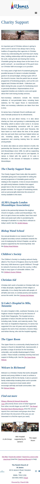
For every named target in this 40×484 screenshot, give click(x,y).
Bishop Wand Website (11, 246)
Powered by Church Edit (20, 482)
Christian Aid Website (27, 295)
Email (26, 478)
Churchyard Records (24, 459)
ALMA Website (22, 223)
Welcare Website (9, 388)
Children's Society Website (12, 272)
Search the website (15, 457)
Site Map (5, 457)
